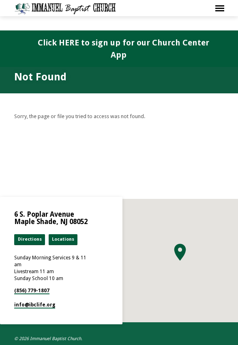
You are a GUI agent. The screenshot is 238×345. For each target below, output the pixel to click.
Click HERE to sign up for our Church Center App (123, 49)
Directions (30, 239)
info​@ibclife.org (34, 305)
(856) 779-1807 (31, 290)
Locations (63, 239)
